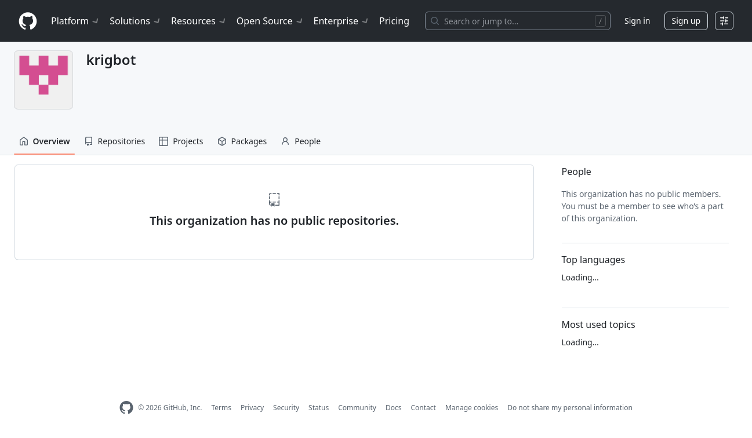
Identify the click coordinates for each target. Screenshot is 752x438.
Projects (181, 141)
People (301, 141)
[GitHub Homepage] (126, 407)
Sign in (637, 20)
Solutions (136, 20)
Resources (199, 20)
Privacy (252, 408)
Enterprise (342, 20)
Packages (242, 141)
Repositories (115, 141)
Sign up (686, 20)
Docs (394, 408)
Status (318, 408)
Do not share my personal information (570, 408)
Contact (422, 408)
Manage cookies (471, 408)
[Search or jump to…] (518, 21)
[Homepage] (28, 21)
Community (357, 408)
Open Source (270, 20)
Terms (221, 408)
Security (286, 408)
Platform (75, 20)
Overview (44, 141)
